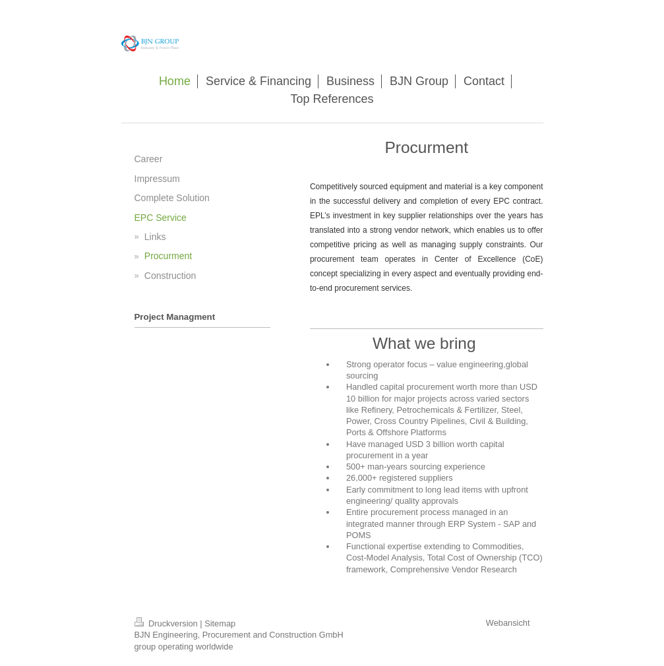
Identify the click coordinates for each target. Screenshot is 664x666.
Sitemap (219, 623)
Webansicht (508, 623)
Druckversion (167, 623)
